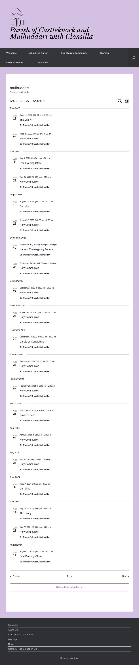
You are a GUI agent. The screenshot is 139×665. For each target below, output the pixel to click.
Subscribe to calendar (67, 587)
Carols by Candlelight (32, 341)
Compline (25, 206)
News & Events (14, 62)
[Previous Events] (15, 576)
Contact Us (42, 62)
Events (13, 92)
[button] (133, 57)
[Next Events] (125, 576)
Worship (104, 53)
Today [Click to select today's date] (69, 576)
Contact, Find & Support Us (22, 648)
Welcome (11, 53)
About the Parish (38, 53)
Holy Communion (29, 138)
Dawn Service (27, 415)
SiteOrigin (74, 658)
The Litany (25, 119)
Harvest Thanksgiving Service (36, 249)
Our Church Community (74, 53)
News (11, 644)
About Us (13, 629)
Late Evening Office (31, 163)
